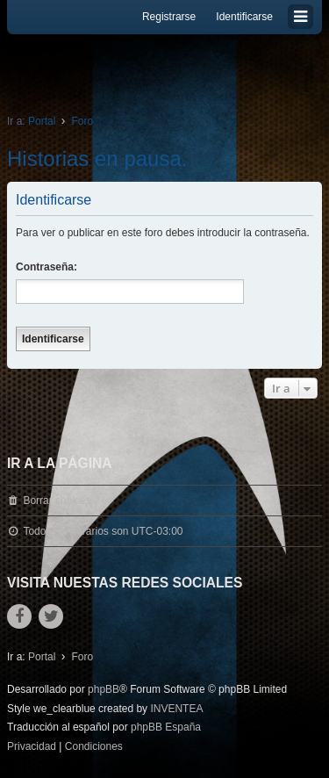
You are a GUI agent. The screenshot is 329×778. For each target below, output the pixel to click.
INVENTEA (176, 708)
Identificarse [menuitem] (244, 17)
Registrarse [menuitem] (169, 17)
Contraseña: (46, 267)
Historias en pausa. (97, 158)
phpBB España (166, 727)
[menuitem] (31, 747)
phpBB (103, 689)
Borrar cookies (56, 500)
